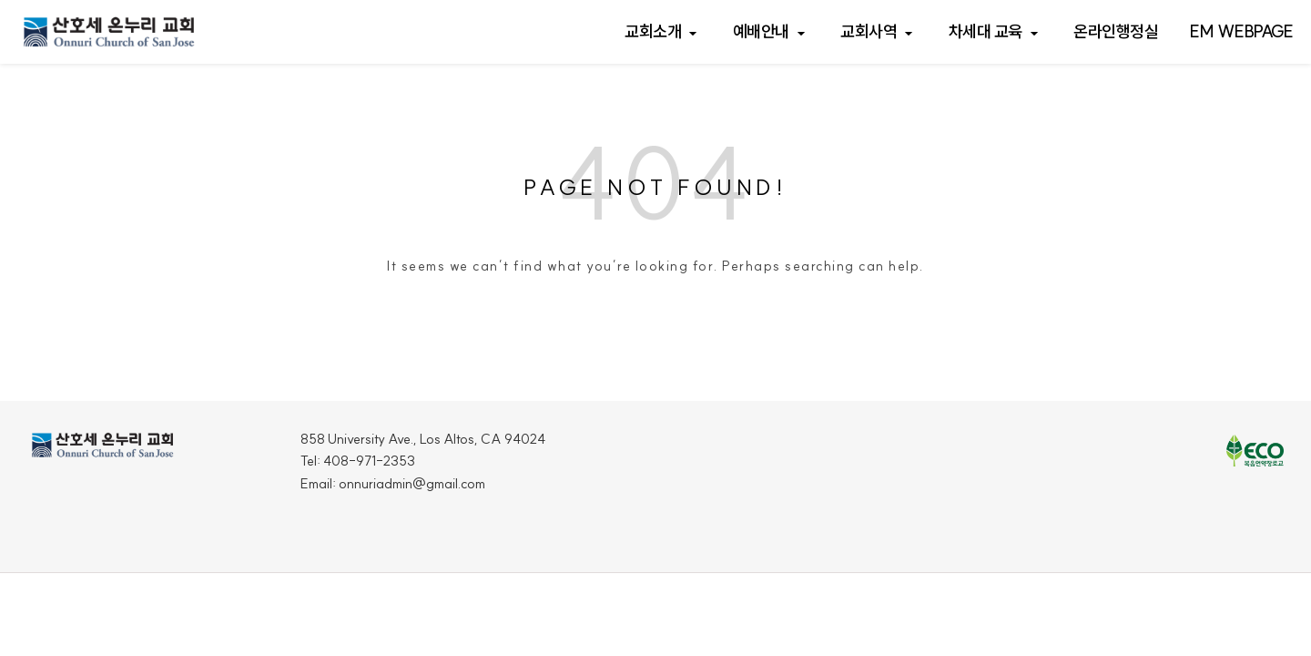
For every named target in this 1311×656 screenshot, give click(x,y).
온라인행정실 (1115, 31)
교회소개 (653, 31)
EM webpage (1241, 31)
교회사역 (868, 31)
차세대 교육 (985, 31)
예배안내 (761, 31)
